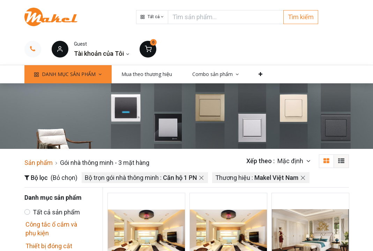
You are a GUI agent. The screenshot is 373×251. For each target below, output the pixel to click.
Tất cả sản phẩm (56, 212)
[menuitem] (147, 74)
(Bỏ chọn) (64, 177)
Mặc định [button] (291, 161)
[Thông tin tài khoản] (101, 53)
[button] (152, 17)
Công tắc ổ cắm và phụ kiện (51, 229)
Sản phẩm (38, 162)
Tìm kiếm (301, 17)
